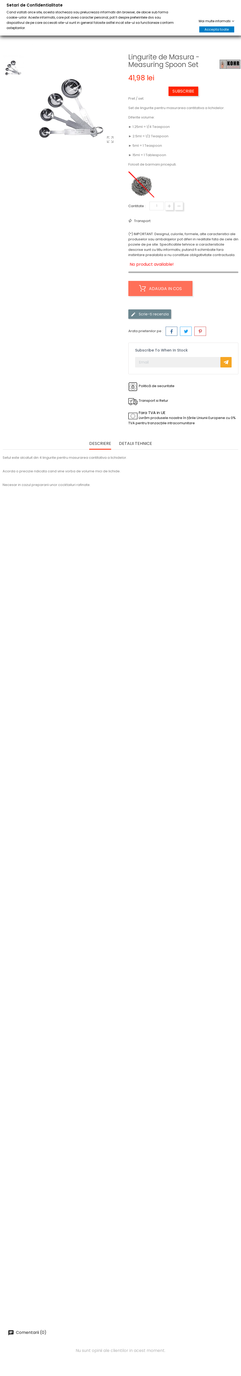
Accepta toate (216, 29)
